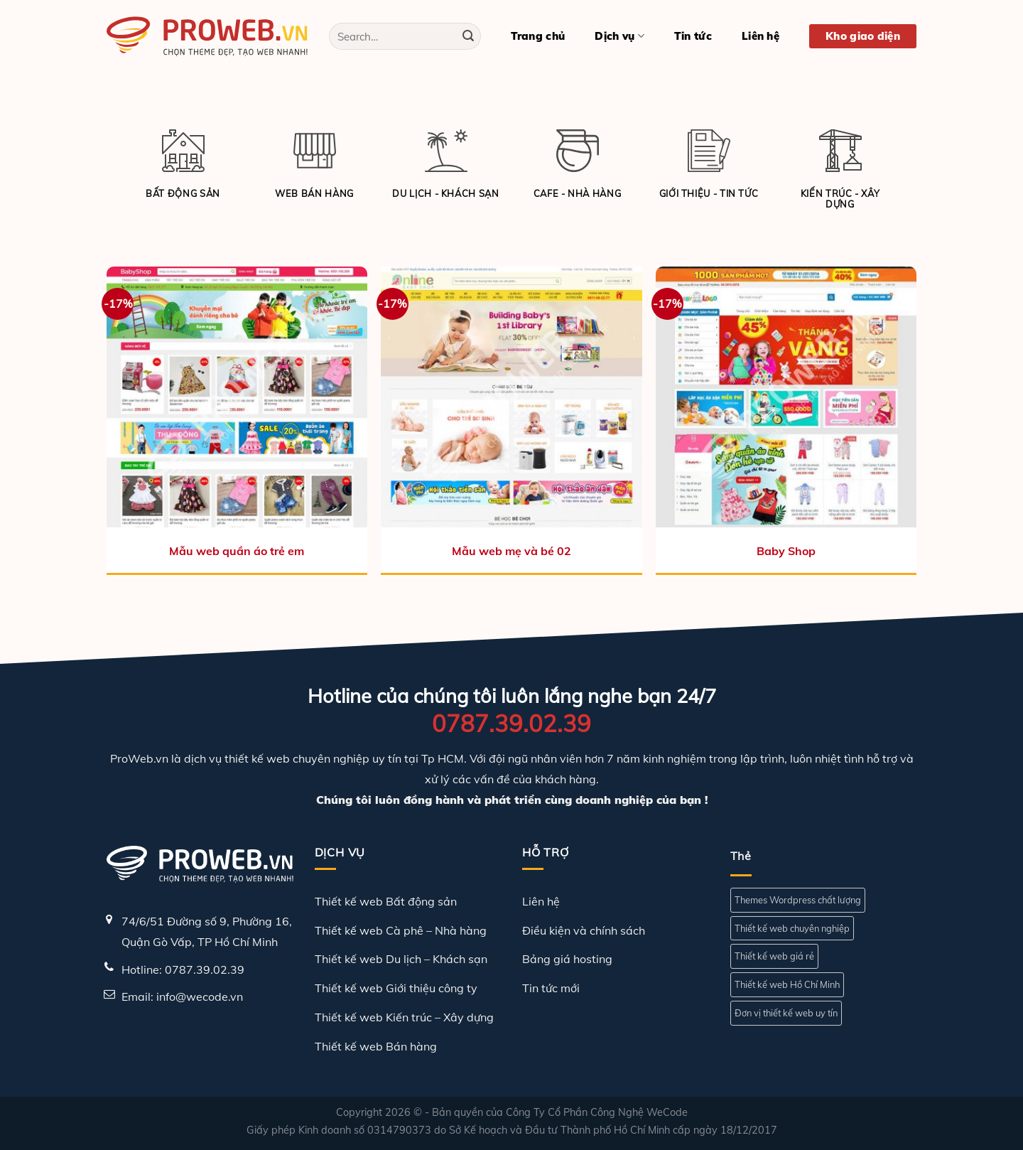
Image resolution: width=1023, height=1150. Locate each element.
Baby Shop (786, 551)
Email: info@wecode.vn (182, 996)
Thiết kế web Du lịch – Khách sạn (401, 959)
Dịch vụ (619, 36)
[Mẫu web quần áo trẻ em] (237, 397)
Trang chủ (538, 36)
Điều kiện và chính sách (583, 930)
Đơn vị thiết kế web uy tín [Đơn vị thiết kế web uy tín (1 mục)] (786, 1013)
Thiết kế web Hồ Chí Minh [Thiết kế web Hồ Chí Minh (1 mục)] (787, 984)
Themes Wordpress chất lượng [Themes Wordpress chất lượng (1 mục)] (798, 900)
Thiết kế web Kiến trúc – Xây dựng (404, 1017)
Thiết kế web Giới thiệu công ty (396, 988)
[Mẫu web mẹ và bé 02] (511, 397)
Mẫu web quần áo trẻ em (236, 551)
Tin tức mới (551, 988)
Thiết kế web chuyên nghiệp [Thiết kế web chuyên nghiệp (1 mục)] (792, 928)
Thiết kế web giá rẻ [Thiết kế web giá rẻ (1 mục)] (774, 956)
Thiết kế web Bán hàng (376, 1046)
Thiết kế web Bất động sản (386, 901)
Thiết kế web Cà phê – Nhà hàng (401, 930)
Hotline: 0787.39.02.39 (182, 969)
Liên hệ (760, 36)
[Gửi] (468, 36)
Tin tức (693, 36)
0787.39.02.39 (511, 723)
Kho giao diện (863, 36)
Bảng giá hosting (567, 959)
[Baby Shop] (786, 397)
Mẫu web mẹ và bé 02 (511, 551)
